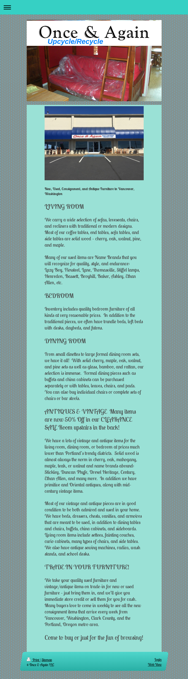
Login (158, 659)
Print (33, 660)
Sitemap (47, 660)
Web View (155, 664)
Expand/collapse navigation (94, 7)
